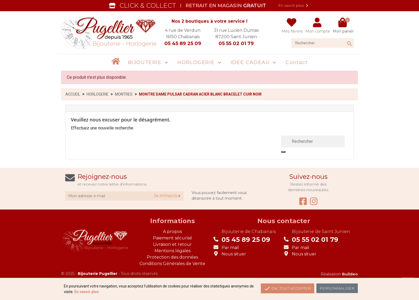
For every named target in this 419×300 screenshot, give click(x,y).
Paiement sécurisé (172, 237)
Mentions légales (172, 250)
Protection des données (172, 257)
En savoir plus (294, 5)
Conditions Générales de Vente (172, 263)
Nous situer (234, 253)
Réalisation (339, 274)
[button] (149, 62)
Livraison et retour (172, 244)
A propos (172, 231)
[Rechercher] (322, 43)
